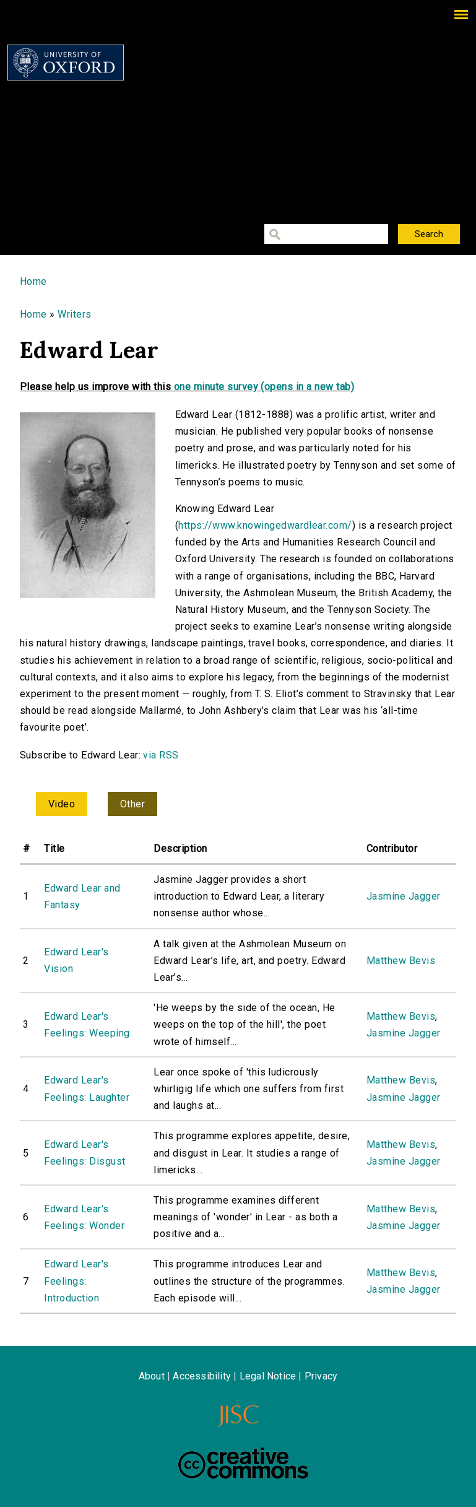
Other (132, 804)
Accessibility (202, 1376)
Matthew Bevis (400, 960)
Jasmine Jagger (403, 896)
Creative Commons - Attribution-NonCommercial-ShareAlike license (243, 1463)
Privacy (321, 1376)
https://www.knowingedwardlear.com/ (265, 525)
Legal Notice (268, 1376)
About (152, 1376)
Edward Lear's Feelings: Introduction (76, 1280)
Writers (74, 314)
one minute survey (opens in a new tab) (264, 387)
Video (61, 804)
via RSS (160, 755)
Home (33, 281)
